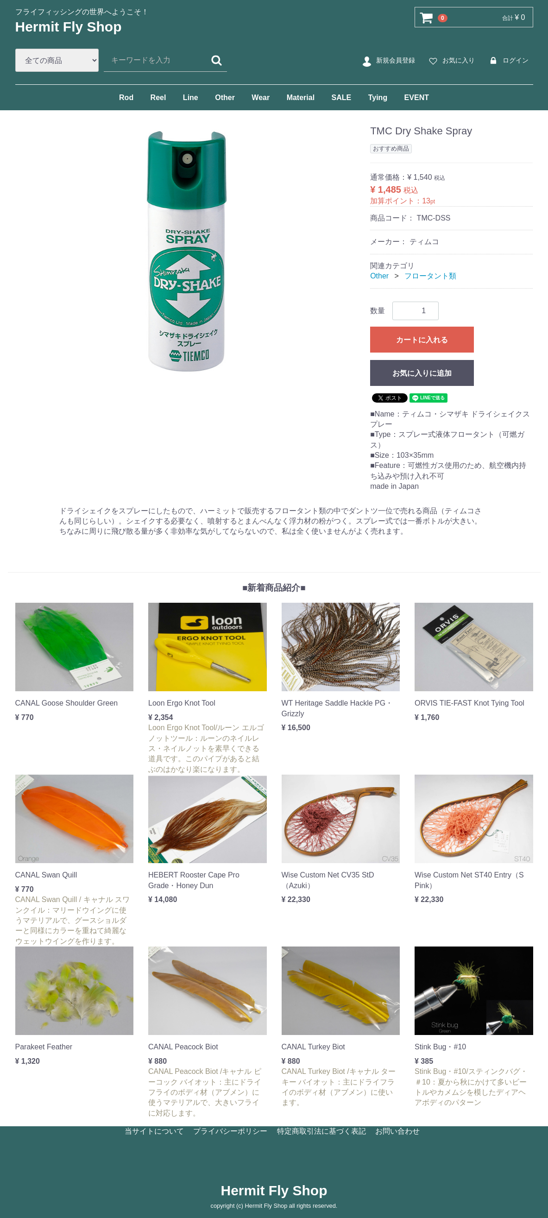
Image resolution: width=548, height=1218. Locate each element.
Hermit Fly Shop (68, 26)
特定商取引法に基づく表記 (321, 1131)
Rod (126, 97)
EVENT (416, 97)
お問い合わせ (397, 1131)
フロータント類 (430, 276)
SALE (342, 97)
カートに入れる (422, 339)
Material (301, 97)
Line (190, 97)
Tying (377, 97)
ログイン (507, 61)
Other (225, 97)
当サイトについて (154, 1131)
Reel (158, 97)
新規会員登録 (387, 61)
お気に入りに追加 (422, 373)
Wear (261, 97)
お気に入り (450, 61)
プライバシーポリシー (230, 1131)
